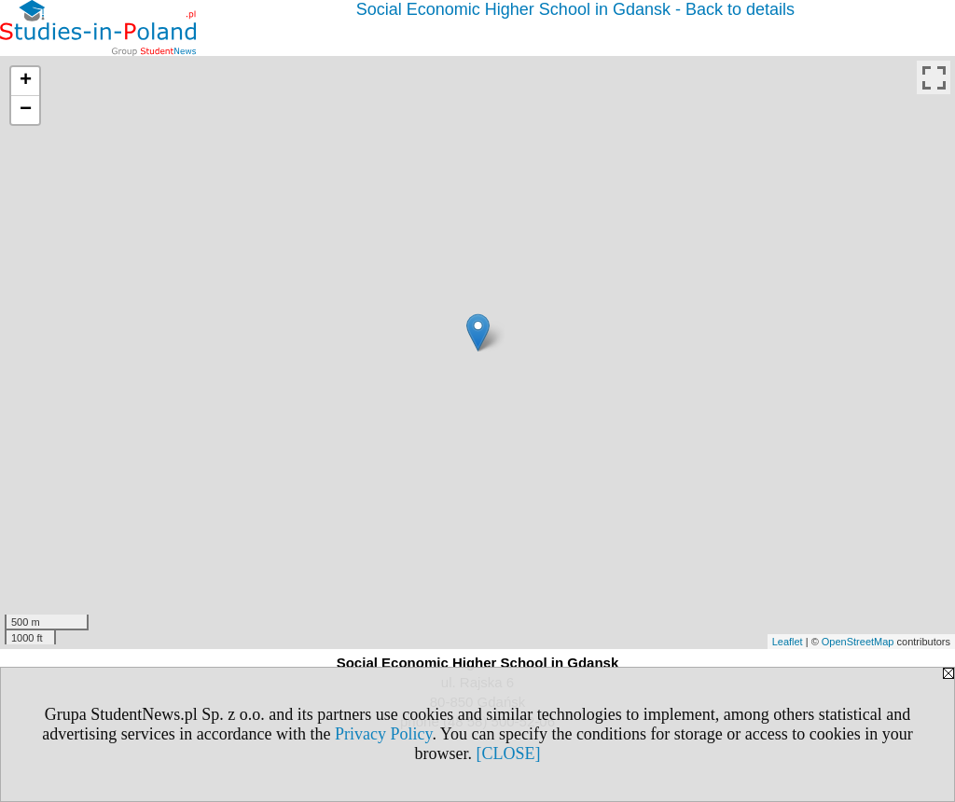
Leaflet (787, 641)
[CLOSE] (509, 753)
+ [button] (26, 81)
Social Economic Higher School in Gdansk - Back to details (575, 9)
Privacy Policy (383, 734)
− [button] (26, 110)
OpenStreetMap (858, 641)
